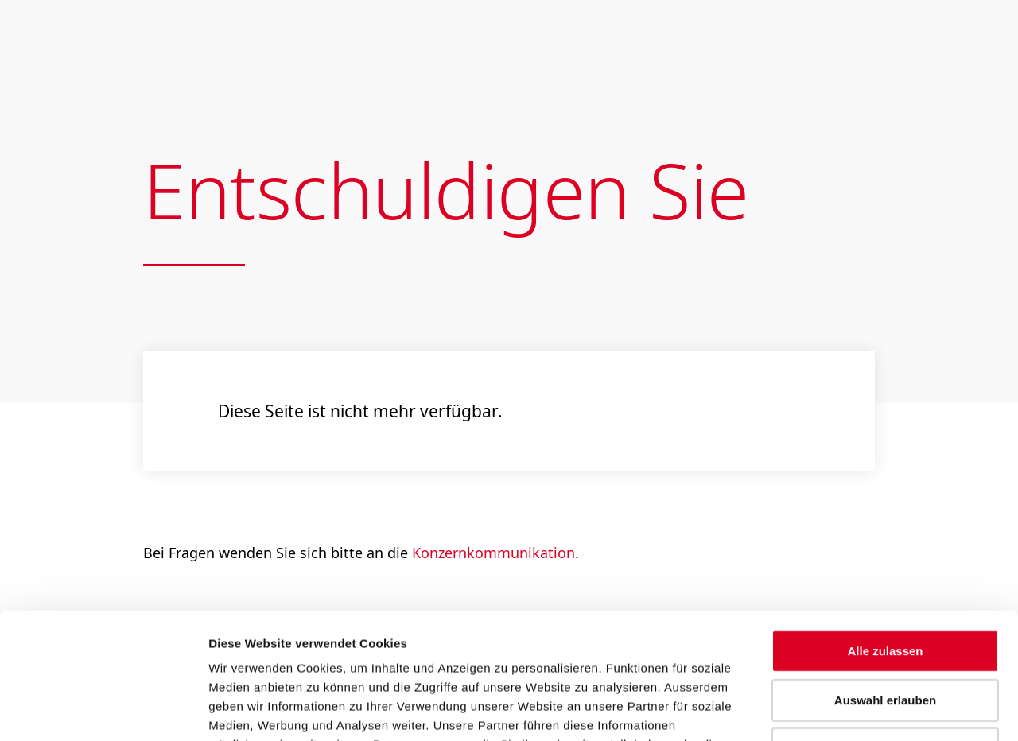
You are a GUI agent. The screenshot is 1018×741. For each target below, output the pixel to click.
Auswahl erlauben (885, 581)
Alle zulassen (885, 532)
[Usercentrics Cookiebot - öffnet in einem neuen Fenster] (103, 710)
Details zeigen (850, 709)
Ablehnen (885, 630)
